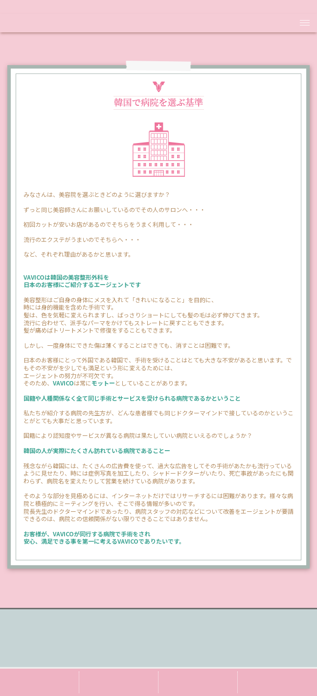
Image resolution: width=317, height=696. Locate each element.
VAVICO (158, 23)
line (197, 682)
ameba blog (39, 682)
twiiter (118, 682)
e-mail (277, 682)
